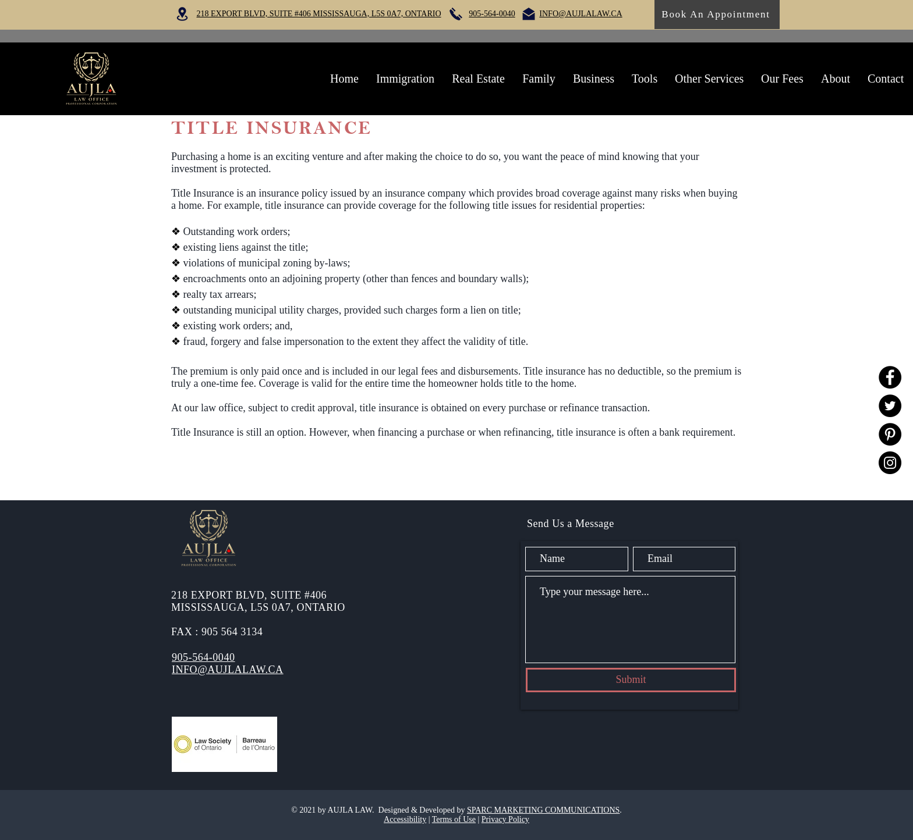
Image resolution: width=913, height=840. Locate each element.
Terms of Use (454, 819)
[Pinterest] (890, 434)
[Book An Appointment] (717, 14)
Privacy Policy (505, 819)
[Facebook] (890, 377)
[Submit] (631, 680)
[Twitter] (890, 405)
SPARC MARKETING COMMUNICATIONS (543, 810)
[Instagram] (890, 462)
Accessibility (405, 819)
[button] (405, 78)
